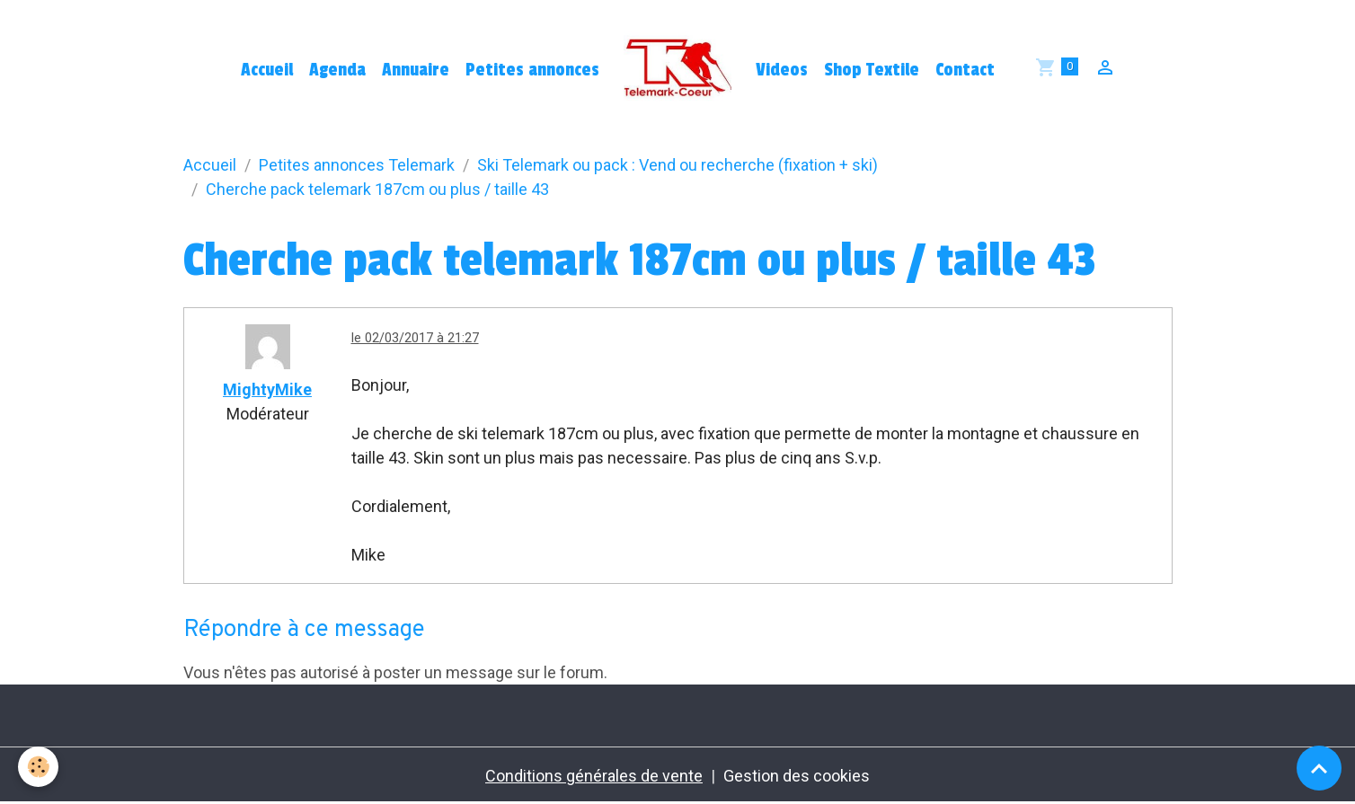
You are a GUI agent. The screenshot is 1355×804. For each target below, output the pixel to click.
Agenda (337, 70)
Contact (965, 70)
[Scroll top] (1319, 768)
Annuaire (415, 70)
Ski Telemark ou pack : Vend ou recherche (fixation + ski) (677, 164)
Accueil (267, 70)
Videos (782, 70)
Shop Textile (871, 70)
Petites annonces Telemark (357, 164)
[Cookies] (38, 767)
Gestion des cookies (796, 775)
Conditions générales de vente (594, 775)
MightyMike (267, 389)
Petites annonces (532, 70)
